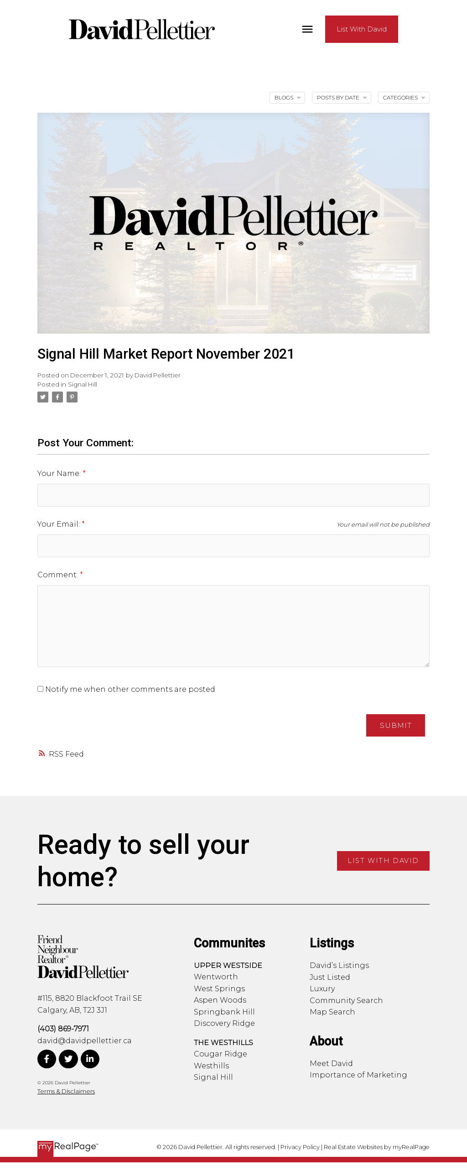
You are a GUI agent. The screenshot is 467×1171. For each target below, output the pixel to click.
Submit (395, 725)
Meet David (331, 1063)
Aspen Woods (220, 1000)
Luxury (322, 989)
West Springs (219, 988)
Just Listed (330, 977)
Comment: (58, 574)
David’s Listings (339, 966)
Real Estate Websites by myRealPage (377, 1147)
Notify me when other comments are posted (126, 689)
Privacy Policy (300, 1147)
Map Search (332, 1012)
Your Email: (59, 524)
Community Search (346, 1000)
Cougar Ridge (220, 1054)
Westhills (211, 1065)
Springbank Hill (224, 1012)
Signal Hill (82, 384)
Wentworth (216, 977)
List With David (393, 29)
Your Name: (60, 473)
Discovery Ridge (224, 1023)
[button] (393, 29)
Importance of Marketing (358, 1075)
